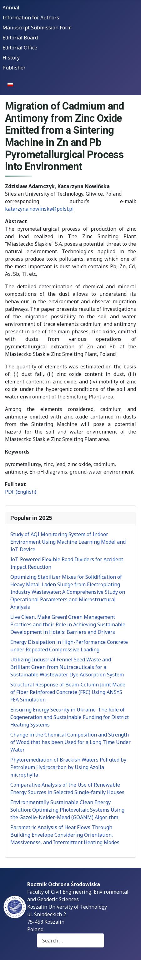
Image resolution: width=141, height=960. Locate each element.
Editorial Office (20, 47)
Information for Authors (31, 17)
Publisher (14, 67)
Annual (11, 7)
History (11, 57)
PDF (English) (20, 491)
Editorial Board (20, 37)
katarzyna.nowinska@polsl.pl (39, 208)
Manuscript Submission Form (37, 27)
